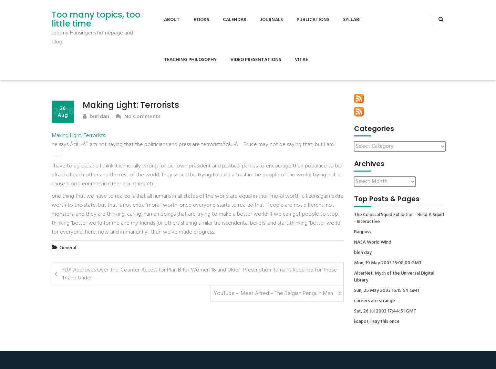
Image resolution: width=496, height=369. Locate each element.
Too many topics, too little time (96, 19)
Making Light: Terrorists (78, 135)
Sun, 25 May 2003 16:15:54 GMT (387, 290)
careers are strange (374, 301)
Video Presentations (255, 60)
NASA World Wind (372, 242)
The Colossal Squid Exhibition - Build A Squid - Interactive (399, 218)
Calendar (234, 20)
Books (201, 20)
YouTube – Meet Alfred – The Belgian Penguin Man (273, 293)
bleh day (363, 252)
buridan (96, 117)
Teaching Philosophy (190, 60)
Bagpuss (362, 232)
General (68, 248)
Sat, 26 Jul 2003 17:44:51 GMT (385, 311)
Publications (313, 20)
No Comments (138, 117)
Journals (271, 20)
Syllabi (352, 20)
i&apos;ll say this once (377, 321)
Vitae (301, 60)
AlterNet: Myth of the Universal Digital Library (394, 277)
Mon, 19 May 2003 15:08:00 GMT (388, 263)
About (172, 20)
